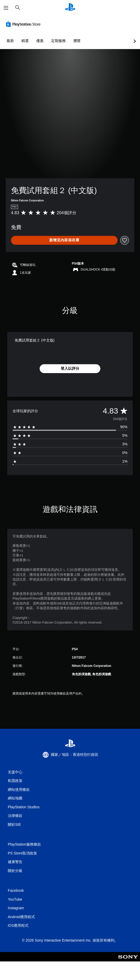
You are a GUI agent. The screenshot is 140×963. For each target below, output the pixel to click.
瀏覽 (77, 40)
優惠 (40, 40)
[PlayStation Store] (24, 24)
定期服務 (58, 40)
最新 (10, 40)
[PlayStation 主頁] (70, 8)
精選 (25, 40)
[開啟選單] (6, 8)
